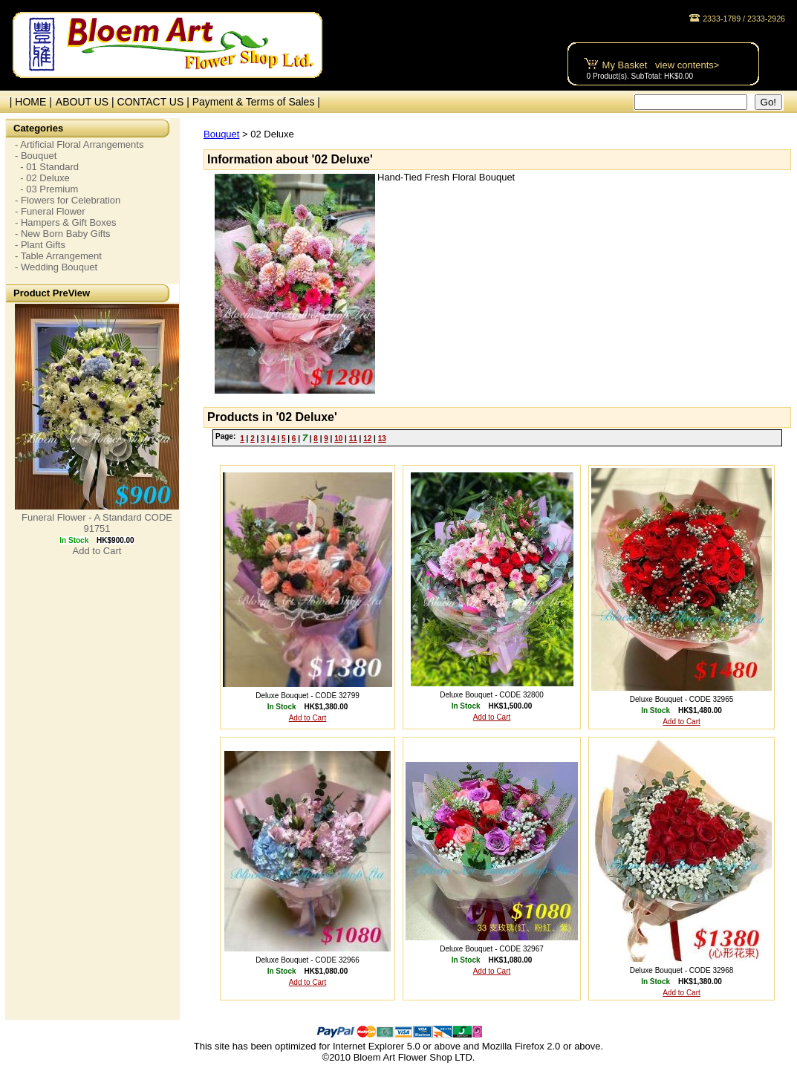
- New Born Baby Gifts (63, 233)
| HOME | (28, 102)
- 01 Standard (47, 166)
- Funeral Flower (50, 211)
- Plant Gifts (40, 244)
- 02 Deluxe (42, 177)
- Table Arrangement (58, 255)
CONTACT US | (154, 102)
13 (382, 439)
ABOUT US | (86, 102)
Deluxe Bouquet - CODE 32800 (492, 695)
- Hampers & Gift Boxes (66, 222)
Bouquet (221, 134)
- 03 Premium (46, 189)
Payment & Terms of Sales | (256, 102)
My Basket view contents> (661, 65)
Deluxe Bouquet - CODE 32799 (308, 695)
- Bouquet (35, 155)
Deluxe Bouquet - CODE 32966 (308, 960)
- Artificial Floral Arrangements (79, 144)
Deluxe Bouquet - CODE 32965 (682, 699)
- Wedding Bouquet (56, 267)
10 (338, 439)
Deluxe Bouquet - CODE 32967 (492, 949)
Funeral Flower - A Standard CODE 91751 (97, 523)
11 (353, 439)
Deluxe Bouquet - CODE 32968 (682, 970)
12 (367, 439)
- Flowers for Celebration (67, 200)
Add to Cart (97, 550)
